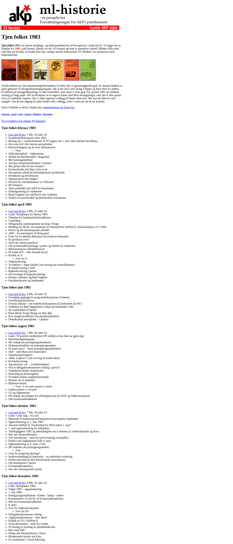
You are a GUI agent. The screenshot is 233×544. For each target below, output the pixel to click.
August (27, 114)
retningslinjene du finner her (59, 107)
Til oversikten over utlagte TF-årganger (23, 121)
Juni (20, 114)
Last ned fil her (16, 134)
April (13, 114)
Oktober (37, 114)
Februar (5, 114)
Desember (48, 114)
